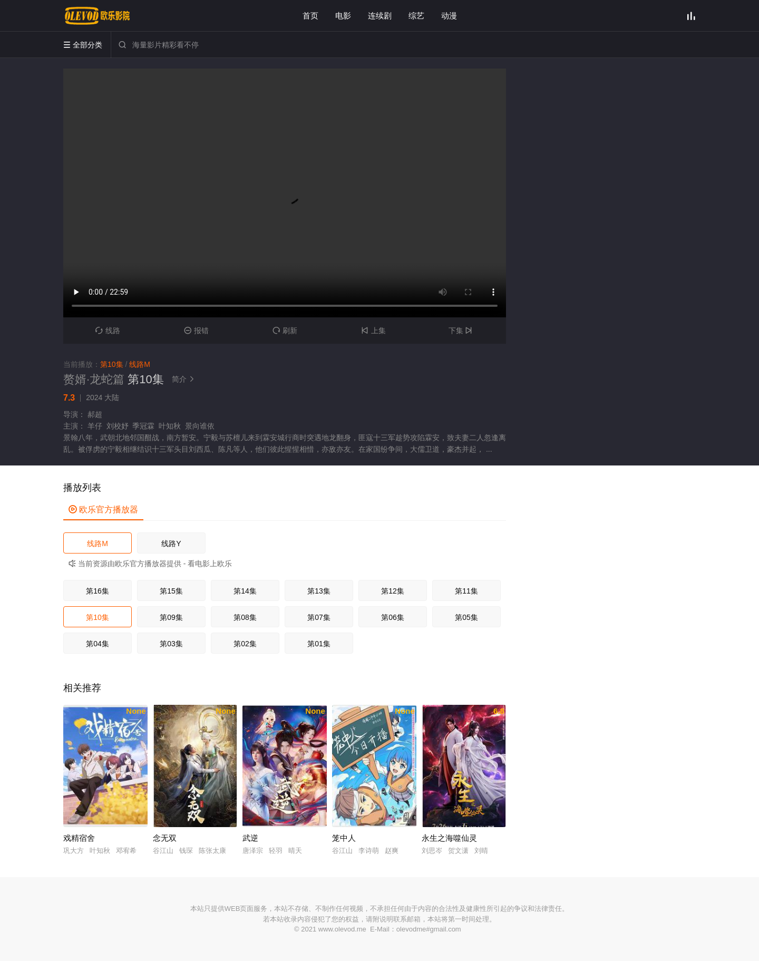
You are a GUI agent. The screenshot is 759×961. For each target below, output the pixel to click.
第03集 (171, 643)
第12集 (392, 591)
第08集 (245, 617)
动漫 (449, 15)
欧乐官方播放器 (103, 509)
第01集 (318, 643)
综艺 (416, 15)
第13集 (318, 591)
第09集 (171, 617)
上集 (373, 330)
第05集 (466, 617)
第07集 (318, 617)
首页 (310, 15)
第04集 (97, 643)
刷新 (285, 330)
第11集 (466, 591)
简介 (184, 379)
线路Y (171, 543)
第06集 (392, 617)
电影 (343, 15)
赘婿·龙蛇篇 (93, 379)
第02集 (245, 643)
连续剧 (380, 15)
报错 (196, 330)
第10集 (97, 617)
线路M (97, 543)
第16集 (97, 591)
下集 (462, 330)
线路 (107, 330)
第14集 (245, 591)
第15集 (171, 591)
